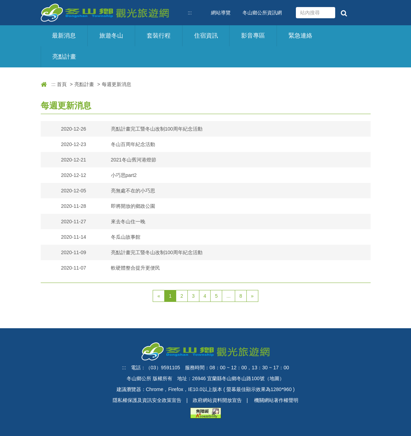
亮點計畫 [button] (64, 56)
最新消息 (64, 35)
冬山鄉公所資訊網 (262, 12)
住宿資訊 (206, 35)
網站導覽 (221, 12)
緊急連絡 (300, 35)
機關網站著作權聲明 (276, 400)
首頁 (62, 84)
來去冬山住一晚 (128, 221)
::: (190, 12)
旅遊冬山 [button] (111, 35)
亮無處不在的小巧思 (133, 190)
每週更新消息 (116, 84)
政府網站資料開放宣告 (217, 400)
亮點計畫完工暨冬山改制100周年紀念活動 (157, 129)
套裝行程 (159, 35)
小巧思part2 (124, 175)
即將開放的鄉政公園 (133, 206)
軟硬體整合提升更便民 (135, 268)
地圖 (274, 378)
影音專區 (253, 35)
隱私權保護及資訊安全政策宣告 (147, 400)
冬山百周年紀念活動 (133, 144)
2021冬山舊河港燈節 (133, 160)
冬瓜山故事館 (125, 237)
